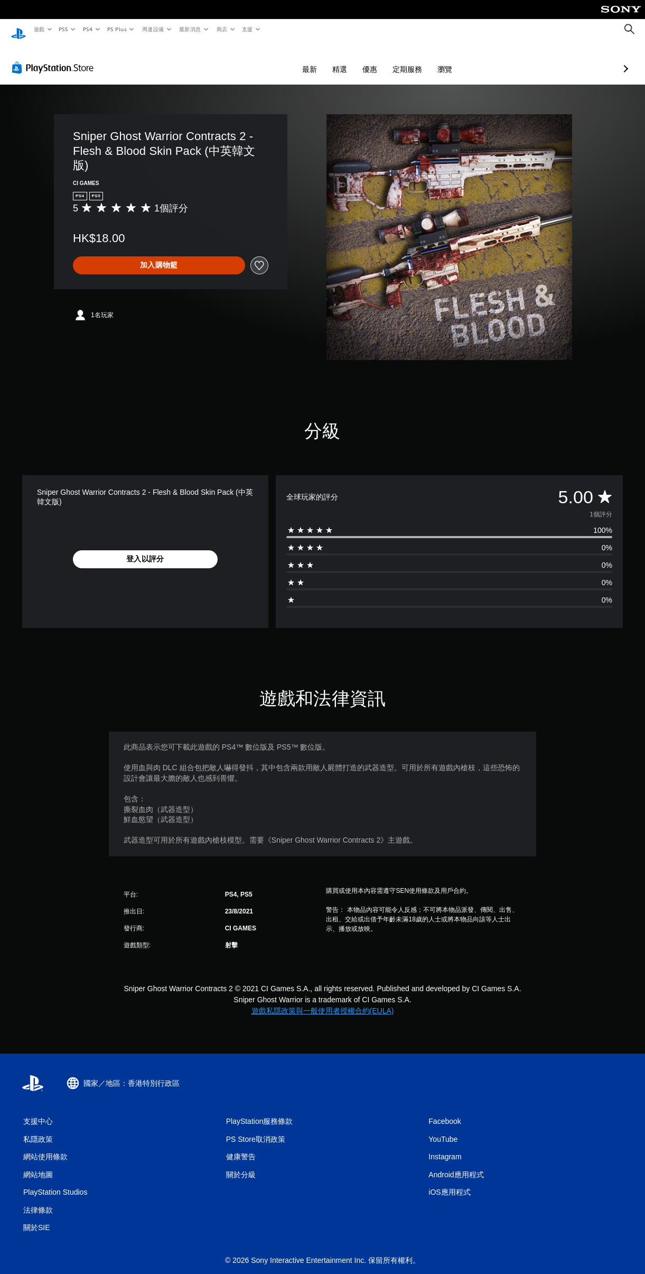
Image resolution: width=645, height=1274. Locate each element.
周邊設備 (153, 29)
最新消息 (190, 29)
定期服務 (351, 59)
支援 (247, 29)
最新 (253, 59)
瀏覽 (388, 59)
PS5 (64, 29)
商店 (221, 29)
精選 (283, 59)
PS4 (87, 29)
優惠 (313, 59)
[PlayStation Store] (54, 57)
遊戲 (38, 29)
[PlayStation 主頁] (18, 29)
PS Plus (117, 29)
